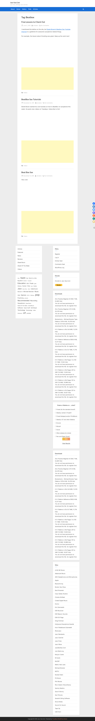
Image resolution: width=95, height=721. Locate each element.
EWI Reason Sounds (61, 614)
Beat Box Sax (27, 172)
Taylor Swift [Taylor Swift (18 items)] (27, 308)
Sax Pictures (59, 695)
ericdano (35, 25)
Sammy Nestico (60, 688)
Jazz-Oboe (58, 644)
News (19, 256)
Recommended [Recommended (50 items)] (23, 301)
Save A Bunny (59, 691)
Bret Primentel (59, 590)
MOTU (57, 671)
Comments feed (60, 264)
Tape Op (57, 708)
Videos (25, 92)
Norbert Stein (59, 675)
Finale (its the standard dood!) (65, 409)
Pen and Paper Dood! (63, 436)
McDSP (57, 661)
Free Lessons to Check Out (33, 22)
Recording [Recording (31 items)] (33, 300)
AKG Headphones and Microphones (66, 577)
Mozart (58, 426)
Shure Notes (59, 702)
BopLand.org (59, 583)
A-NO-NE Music (60, 570)
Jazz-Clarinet (59, 637)
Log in (57, 257)
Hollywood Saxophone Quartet (64, 624)
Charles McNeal (60, 597)
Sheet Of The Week (23, 266)
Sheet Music (21, 262)
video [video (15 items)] (34, 310)
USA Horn (58, 712)
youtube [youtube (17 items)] (29, 313)
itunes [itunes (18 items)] (35, 286)
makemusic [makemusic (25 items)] (34, 289)
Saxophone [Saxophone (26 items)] (21, 303)
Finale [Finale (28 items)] (31, 283)
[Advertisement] (47, 78)
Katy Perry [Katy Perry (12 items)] (24, 289)
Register (57, 254)
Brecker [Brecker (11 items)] (25, 280)
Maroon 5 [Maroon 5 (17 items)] (20, 291)
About (13, 9)
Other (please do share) (63, 433)
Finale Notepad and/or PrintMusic (66, 416)
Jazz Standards (60, 634)
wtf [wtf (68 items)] (24, 313)
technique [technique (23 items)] (34, 308)
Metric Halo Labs (60, 664)
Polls (29, 9)
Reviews (20, 259)
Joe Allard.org (59, 651)
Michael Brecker (60, 668)
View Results (66, 443)
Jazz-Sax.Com (15, 3)
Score (58, 429)
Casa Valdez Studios (61, 594)
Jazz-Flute (58, 641)
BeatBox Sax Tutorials (31, 99)
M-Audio (57, 658)
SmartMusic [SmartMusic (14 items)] (31, 305)
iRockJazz (58, 631)
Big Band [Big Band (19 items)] (20, 280)
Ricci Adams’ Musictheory (63, 685)
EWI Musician (59, 610)
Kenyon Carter (59, 654)
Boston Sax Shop (60, 587)
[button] (94, 203)
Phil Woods (58, 681)
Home (18, 9)
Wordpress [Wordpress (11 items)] (20, 313)
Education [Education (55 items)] (22, 283)
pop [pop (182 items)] (37, 294)
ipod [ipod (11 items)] (32, 286)
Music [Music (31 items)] (37, 291)
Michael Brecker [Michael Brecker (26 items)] (28, 291)
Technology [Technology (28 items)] (21, 310)
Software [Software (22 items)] (20, 308)
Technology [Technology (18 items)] (29, 310)
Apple (57, 580)
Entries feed (58, 261)
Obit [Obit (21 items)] (19, 295)
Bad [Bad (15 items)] (27, 278)
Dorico (57, 604)
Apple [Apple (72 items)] (22, 278)
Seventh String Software (62, 698)
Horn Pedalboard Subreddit (63, 627)
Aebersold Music (60, 573)
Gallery (24, 9)
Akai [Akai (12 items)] (19, 278)
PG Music (58, 678)
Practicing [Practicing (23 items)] (21, 298)
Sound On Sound (60, 705)
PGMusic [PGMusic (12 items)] (32, 295)
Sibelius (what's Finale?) (63, 413)
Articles (35, 9)
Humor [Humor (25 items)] (24, 286)
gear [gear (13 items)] (35, 283)
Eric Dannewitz (59, 607)
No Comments (45, 25)
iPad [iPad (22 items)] (28, 286)
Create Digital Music (61, 600)
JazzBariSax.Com (60, 648)
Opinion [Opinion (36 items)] (23, 295)
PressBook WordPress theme (59, 719)
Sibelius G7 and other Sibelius (65, 419)
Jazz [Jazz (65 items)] (20, 289)
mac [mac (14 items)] (29, 289)
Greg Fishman (59, 621)
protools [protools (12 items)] (26, 298)
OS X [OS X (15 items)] (28, 295)
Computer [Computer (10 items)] (30, 280)
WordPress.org (59, 267)
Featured (20, 252)
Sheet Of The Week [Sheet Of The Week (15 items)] (22, 305)
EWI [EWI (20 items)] (28, 283)
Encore (58, 423)
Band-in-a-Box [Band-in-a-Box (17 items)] (33, 278)
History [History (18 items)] (20, 286)
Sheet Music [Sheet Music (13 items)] (28, 303)
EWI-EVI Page (59, 617)
